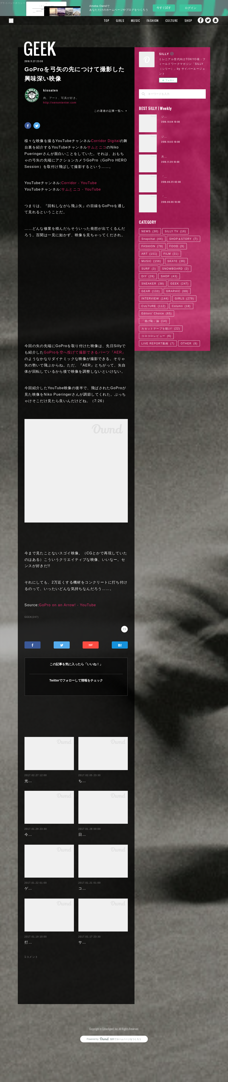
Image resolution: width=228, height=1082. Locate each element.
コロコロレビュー (156, 336)
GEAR (150, 291)
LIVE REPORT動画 (157, 343)
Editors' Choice (156, 313)
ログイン (190, 8)
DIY (148, 276)
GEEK (39, 48)
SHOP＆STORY (183, 238)
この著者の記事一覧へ (111, 110)
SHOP (181, 20)
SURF (148, 268)
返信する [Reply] (120, 1020)
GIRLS (112, 20)
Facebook (198, 20)
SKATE (176, 261)
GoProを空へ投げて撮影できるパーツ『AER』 (85, 352)
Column (181, 306)
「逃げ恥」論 (154, 321)
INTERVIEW (155, 298)
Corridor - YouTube (79, 183)
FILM (171, 253)
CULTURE (164, 20)
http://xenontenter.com (60, 102)
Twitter (207, 20)
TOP (99, 20)
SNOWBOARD (175, 268)
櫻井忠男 (42, 1008)
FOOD (176, 246)
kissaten (50, 90)
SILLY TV (175, 231)
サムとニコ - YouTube (81, 189)
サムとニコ (96, 147)
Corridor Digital (105, 141)
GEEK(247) (31, 617)
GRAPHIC (177, 291)
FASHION (145, 20)
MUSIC (127, 20)
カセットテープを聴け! (160, 328)
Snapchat (215, 20)
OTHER (189, 343)
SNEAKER (152, 283)
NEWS (150, 231)
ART (149, 253)
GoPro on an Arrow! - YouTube (67, 605)
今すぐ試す (164, 7)
